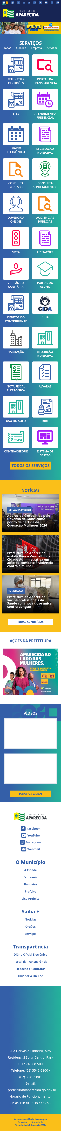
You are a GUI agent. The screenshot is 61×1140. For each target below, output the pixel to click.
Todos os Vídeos (30, 793)
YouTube (33, 835)
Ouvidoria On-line (30, 976)
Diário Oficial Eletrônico (30, 954)
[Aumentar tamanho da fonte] (29, 3)
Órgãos (30, 926)
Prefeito (30, 891)
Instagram (33, 842)
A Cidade (30, 870)
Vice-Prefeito (30, 899)
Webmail (33, 849)
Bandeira (30, 884)
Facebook (34, 829)
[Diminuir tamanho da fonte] (24, 3)
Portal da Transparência (30, 962)
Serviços (30, 934)
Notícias (30, 919)
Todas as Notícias (30, 622)
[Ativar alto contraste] (34, 2)
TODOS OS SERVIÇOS (31, 465)
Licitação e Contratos (30, 969)
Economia (31, 877)
